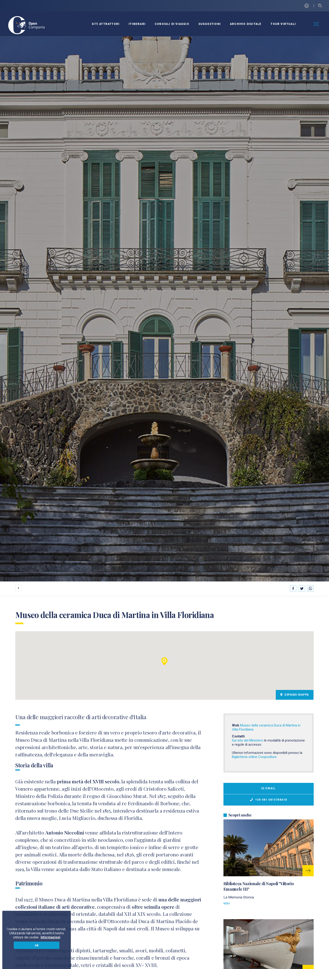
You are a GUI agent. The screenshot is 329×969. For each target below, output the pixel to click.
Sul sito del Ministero (247, 740)
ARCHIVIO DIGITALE (245, 24)
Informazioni (50, 937)
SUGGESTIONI (209, 24)
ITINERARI (137, 24)
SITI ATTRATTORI (105, 24)
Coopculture (267, 757)
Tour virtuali (283, 24)
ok (37, 945)
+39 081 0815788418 (268, 799)
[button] (164, 661)
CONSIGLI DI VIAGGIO (172, 24)
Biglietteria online (245, 757)
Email (268, 788)
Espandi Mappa (294, 694)
